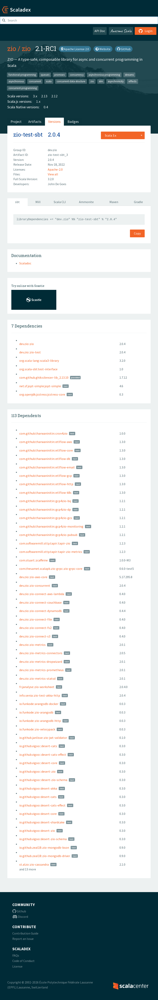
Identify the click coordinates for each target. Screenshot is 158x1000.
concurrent (35, 81)
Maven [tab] (113, 202)
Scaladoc (25, 263)
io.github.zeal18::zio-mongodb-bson (44, 847)
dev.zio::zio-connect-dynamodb (40, 611)
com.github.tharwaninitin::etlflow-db (44, 459)
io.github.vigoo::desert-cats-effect (42, 805)
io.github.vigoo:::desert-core (38, 763)
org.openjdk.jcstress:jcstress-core (42, 394)
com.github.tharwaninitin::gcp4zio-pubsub (48, 535)
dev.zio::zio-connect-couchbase (40, 602)
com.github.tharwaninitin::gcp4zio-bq (45, 501)
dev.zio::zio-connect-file (35, 619)
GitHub (124, 49)
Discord (20, 917)
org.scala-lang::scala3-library (39, 361)
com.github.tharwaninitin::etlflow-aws (45, 442)
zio (11, 48)
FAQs (15, 955)
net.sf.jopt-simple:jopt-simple (40, 386)
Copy (137, 233)
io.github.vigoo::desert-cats (38, 797)
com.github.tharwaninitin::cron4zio (43, 433)
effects (132, 81)
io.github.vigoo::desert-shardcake (41, 822)
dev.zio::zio (26, 344)
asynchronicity (116, 81)
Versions (54, 121)
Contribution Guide (25, 933)
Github (19, 911)
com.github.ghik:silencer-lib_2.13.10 (43, 377)
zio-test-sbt (28, 134)
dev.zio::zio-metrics (32, 645)
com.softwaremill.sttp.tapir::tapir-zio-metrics (50, 552)
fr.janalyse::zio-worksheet (36, 687)
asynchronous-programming (104, 74)
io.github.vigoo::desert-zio (37, 831)
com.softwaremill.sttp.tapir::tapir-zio (44, 543)
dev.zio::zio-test (30, 352)
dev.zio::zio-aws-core (33, 577)
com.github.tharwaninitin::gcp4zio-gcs (45, 518)
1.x (38, 101)
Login (145, 31)
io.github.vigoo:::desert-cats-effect (42, 755)
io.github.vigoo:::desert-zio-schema (43, 780)
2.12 (54, 96)
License (17, 966)
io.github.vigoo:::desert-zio (37, 771)
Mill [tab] (38, 202)
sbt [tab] (17, 202)
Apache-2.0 (55, 169)
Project (16, 121)
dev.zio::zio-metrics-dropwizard (40, 662)
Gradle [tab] (138, 202)
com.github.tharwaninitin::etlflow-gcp (45, 476)
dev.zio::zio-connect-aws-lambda (41, 594)
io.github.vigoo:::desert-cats (38, 746)
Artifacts (34, 121)
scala (49, 81)
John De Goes (57, 184)
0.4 (46, 107)
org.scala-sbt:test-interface (38, 369)
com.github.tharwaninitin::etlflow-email (47, 467)
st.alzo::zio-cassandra (34, 864)
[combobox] (123, 135)
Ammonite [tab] (86, 202)
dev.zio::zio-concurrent (34, 585)
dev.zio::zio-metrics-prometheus (41, 670)
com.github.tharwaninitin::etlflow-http (46, 484)
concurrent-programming (23, 88)
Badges (73, 121)
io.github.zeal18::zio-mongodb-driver (44, 856)
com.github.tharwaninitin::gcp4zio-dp (45, 509)
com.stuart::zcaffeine (33, 560)
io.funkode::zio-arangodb (36, 712)
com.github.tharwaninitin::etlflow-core (46, 450)
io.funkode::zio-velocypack (37, 729)
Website (103, 49)
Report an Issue (23, 939)
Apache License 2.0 (75, 49)
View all (53, 174)
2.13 (44, 96)
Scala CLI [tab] (60, 202)
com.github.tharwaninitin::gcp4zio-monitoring (51, 526)
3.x (35, 96)
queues (45, 74)
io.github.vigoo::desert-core (38, 814)
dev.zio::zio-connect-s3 (34, 636)
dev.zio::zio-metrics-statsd (37, 678)
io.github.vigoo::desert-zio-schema (43, 839)
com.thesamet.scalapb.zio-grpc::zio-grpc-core (50, 569)
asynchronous (16, 81)
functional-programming (22, 74)
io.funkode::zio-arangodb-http (40, 721)
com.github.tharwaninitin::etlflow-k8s (45, 493)
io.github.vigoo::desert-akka (38, 788)
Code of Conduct (23, 961)
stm (101, 81)
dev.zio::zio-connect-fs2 (35, 628)
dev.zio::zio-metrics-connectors (40, 653)
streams (129, 74)
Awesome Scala (121, 30)
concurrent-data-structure (71, 81)
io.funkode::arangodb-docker (38, 704)
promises (59, 74)
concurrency (77, 74)
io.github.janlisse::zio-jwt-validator (43, 738)
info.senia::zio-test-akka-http (39, 695)
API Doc (100, 31)
